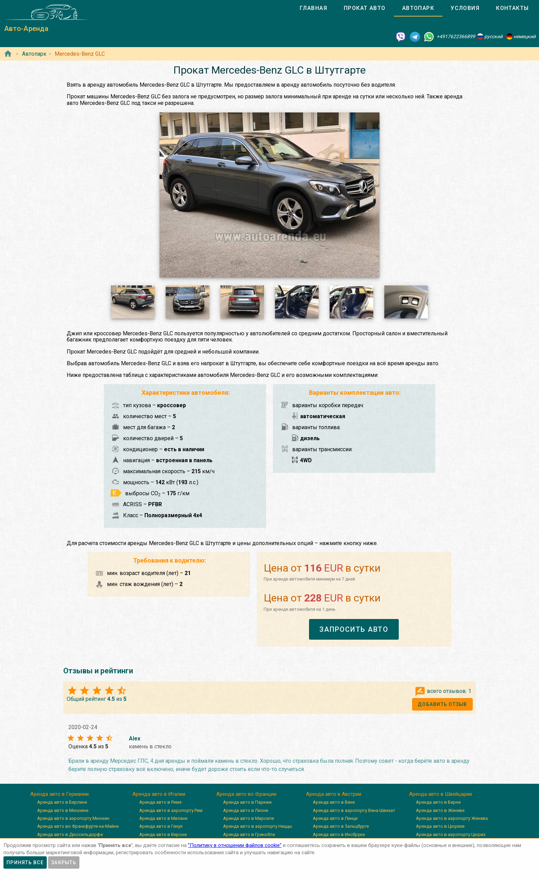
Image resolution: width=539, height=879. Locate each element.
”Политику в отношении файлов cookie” (235, 845)
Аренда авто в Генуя (161, 826)
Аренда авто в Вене (334, 802)
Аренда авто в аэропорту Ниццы (257, 826)
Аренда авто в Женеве (440, 810)
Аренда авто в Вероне (163, 834)
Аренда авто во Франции (246, 794)
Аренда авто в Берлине (62, 802)
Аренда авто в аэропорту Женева (452, 818)
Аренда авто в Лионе (245, 810)
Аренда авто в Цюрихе (440, 826)
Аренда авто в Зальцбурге (341, 826)
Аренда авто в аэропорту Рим (170, 810)
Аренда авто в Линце (335, 818)
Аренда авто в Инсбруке (339, 834)
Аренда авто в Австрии (333, 794)
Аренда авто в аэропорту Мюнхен (73, 818)
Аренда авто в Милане (163, 818)
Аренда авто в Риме (160, 802)
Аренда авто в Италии (158, 794)
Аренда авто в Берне (438, 802)
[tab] (314, 8)
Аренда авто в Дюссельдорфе (70, 834)
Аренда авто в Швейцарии (440, 794)
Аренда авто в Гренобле (249, 834)
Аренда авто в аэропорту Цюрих (450, 834)
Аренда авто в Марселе (248, 818)
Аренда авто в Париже (247, 802)
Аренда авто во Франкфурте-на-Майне (78, 826)
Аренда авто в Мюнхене (62, 810)
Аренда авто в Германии (59, 794)
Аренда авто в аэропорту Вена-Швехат (354, 810)
